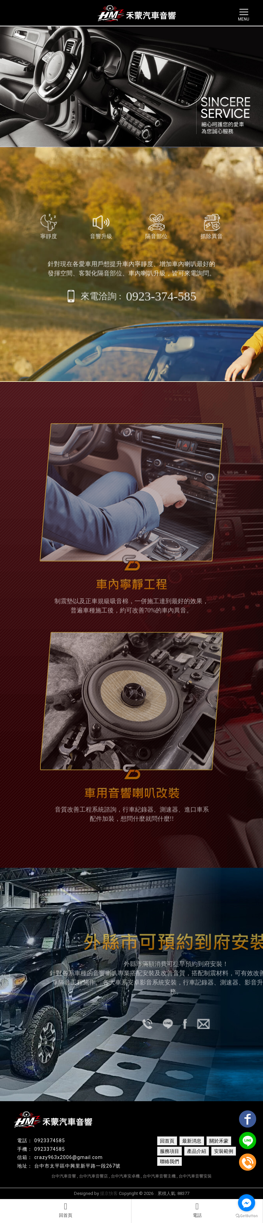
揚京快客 (109, 1193)
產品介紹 (196, 1151)
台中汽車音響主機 (159, 1176)
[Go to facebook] (246, 1202)
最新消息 (191, 1141)
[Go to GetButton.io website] (247, 1216)
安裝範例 (223, 1151)
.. (155, 1193)
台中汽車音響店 (93, 1176)
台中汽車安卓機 (125, 1176)
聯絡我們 (169, 1161)
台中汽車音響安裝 (195, 1176)
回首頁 (65, 1210)
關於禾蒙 (218, 1141)
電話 (197, 1210)
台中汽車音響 (63, 1176)
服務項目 (169, 1151)
